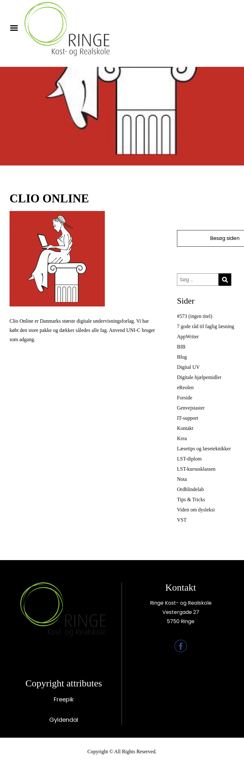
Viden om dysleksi (196, 509)
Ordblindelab (190, 489)
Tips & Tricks (191, 499)
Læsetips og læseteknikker (204, 448)
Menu (16, 28)
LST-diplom (189, 458)
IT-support (187, 418)
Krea (182, 438)
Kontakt (185, 428)
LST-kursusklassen (196, 469)
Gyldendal (63, 720)
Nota (182, 479)
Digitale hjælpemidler (199, 377)
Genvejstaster (191, 408)
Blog (182, 357)
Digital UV (188, 367)
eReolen (185, 387)
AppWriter (188, 336)
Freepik (64, 699)
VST (181, 520)
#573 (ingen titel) (194, 316)
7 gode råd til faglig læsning (205, 326)
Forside (184, 397)
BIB (181, 346)
